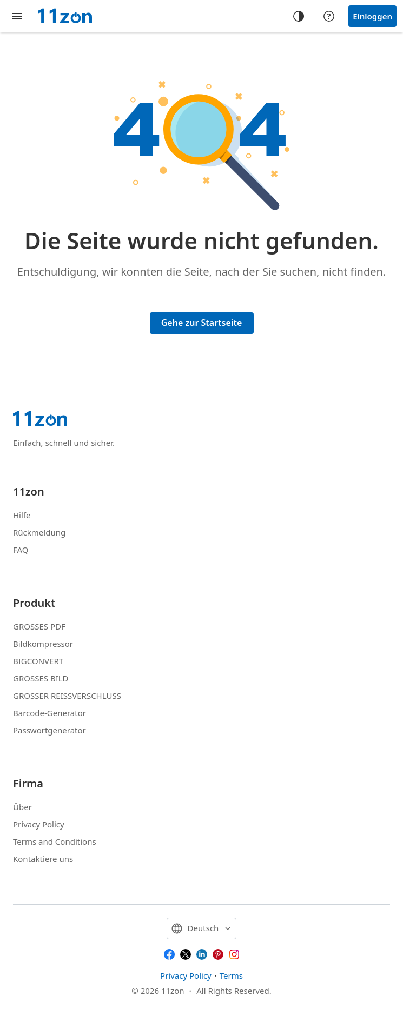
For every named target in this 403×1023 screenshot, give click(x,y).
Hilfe (21, 515)
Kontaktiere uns (43, 858)
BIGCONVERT (38, 661)
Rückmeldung (39, 532)
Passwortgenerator (49, 730)
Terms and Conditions (54, 841)
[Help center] (329, 16)
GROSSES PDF (39, 626)
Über (22, 806)
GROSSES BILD (41, 678)
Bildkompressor (43, 643)
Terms (231, 975)
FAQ (21, 549)
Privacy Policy (38, 824)
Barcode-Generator (49, 712)
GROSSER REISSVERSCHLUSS (67, 695)
